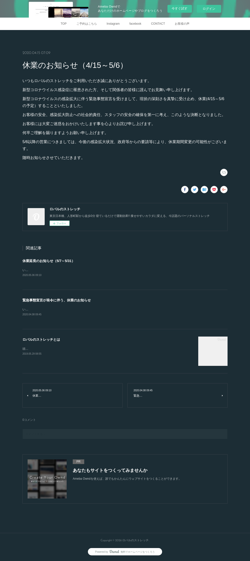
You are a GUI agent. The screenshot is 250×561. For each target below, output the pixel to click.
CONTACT (158, 23)
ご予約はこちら (86, 23)
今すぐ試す (180, 8)
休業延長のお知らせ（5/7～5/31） (48, 261)
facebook (135, 23)
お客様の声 (182, 23)
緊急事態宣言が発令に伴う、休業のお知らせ (56, 300)
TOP (63, 23)
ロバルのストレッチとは (41, 340)
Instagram (113, 23)
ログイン (209, 9)
